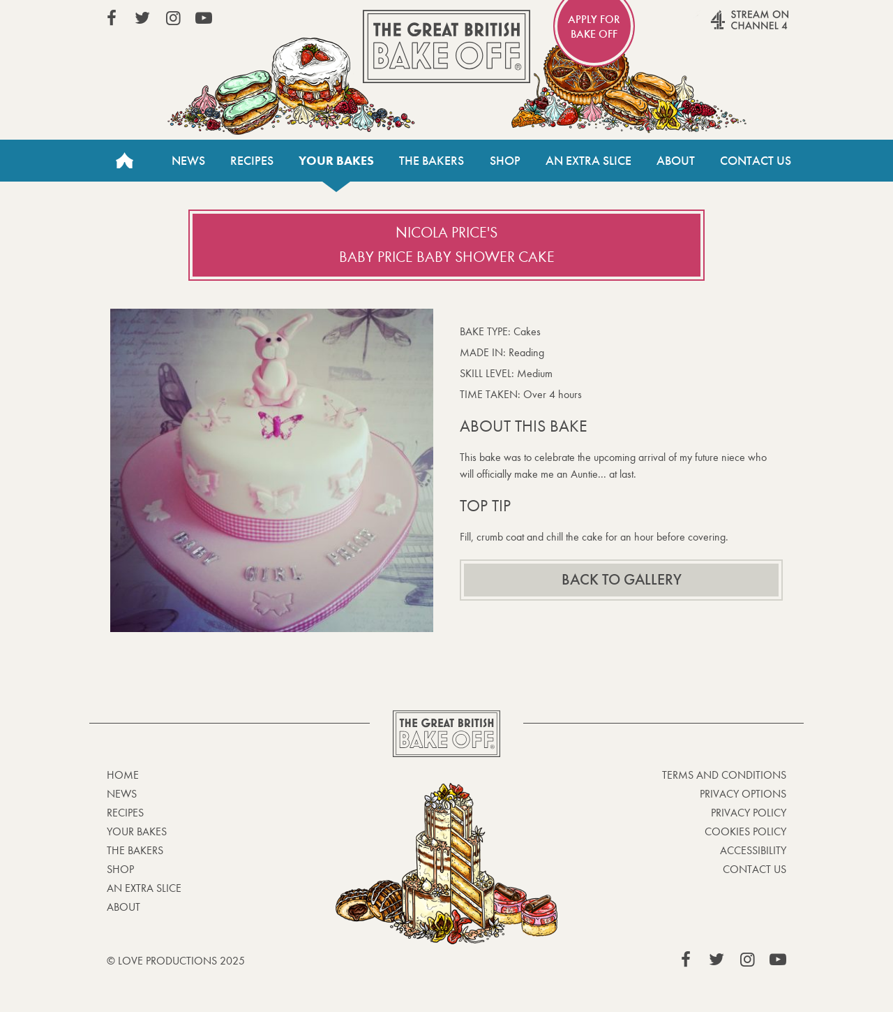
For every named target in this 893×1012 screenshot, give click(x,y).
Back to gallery (622, 580)
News (188, 160)
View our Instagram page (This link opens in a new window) (173, 18)
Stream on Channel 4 (723, 27)
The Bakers (431, 160)
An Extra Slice (588, 160)
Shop (505, 160)
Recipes (251, 160)
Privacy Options (743, 793)
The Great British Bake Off (446, 46)
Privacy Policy (748, 812)
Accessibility (753, 850)
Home (124, 161)
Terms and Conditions (724, 775)
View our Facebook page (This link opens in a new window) (111, 18)
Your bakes (336, 160)
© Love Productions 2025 (176, 960)
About (675, 160)
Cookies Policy (745, 831)
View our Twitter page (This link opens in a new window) (142, 18)
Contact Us (755, 160)
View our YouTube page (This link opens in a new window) (203, 18)
